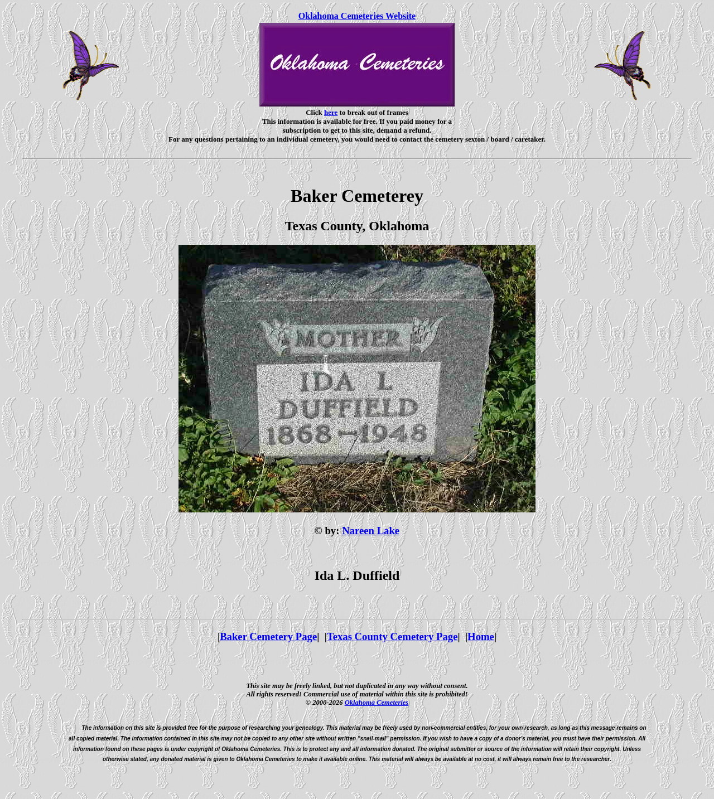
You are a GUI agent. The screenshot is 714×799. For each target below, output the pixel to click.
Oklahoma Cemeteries (377, 702)
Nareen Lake (370, 530)
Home (480, 636)
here (330, 112)
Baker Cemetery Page (268, 636)
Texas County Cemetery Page (392, 636)
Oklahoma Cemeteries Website (357, 16)
